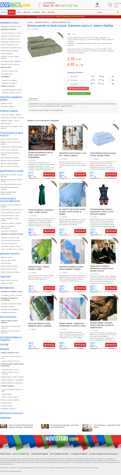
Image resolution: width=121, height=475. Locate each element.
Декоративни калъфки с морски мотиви (11, 180)
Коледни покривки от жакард (11, 361)
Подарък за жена (6, 283)
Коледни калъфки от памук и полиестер (10, 373)
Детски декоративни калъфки (11, 184)
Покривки (36, 12)
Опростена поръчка (79, 93)
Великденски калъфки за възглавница (9, 299)
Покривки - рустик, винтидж (10, 36)
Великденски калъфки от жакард (11, 304)
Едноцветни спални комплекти (11, 240)
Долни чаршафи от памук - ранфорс (10, 219)
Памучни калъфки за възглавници (8, 227)
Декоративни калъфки (11, 171)
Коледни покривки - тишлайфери (12, 380)
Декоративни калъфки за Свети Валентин (11, 327)
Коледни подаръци (7, 386)
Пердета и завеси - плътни (10, 120)
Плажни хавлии (6, 263)
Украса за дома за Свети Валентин (9, 321)
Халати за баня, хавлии (9, 260)
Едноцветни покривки (8, 29)
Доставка (26, 12)
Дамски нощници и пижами (10, 272)
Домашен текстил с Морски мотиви (10, 57)
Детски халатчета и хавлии (10, 166)
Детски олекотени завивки (10, 158)
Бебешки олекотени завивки (10, 160)
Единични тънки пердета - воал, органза (12, 127)
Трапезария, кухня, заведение (11, 61)
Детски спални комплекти (9, 139)
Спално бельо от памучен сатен (11, 210)
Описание (33, 99)
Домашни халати (6, 257)
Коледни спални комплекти (10, 400)
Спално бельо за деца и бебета (11, 134)
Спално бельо (5, 454)
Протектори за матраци (9, 231)
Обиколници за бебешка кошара (12, 147)
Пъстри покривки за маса (9, 45)
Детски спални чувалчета (9, 150)
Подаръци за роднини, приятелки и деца (12, 390)
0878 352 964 (69, 6)
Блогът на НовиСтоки (21, 454)
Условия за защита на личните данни (103, 454)
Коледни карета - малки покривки (12, 377)
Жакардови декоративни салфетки (12, 90)
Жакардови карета (7, 74)
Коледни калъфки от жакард (10, 369)
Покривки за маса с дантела (10, 64)
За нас (19, 12)
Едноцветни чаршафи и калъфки (12, 234)
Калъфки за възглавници (9, 243)
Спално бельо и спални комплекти (10, 199)
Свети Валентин (8, 317)
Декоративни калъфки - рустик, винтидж (11, 175)
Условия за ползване (79, 454)
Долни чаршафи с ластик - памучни (12, 249)
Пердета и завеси (9, 111)
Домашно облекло (9, 253)
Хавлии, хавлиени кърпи (9, 266)
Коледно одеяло (6, 403)
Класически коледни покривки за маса (11, 357)
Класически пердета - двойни (11, 115)
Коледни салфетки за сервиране (12, 383)
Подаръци (5, 276)
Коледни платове (6, 406)
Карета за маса (6, 67)
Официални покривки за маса (11, 26)
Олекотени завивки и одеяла (11, 98)
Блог (43, 12)
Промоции (5, 418)
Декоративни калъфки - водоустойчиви (9, 193)
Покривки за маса (9, 22)
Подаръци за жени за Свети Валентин (10, 332)
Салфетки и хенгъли (8, 86)
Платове (4, 344)
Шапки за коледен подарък (10, 397)
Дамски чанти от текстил (9, 280)
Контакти (51, 12)
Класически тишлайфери (9, 80)
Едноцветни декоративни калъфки (9, 188)
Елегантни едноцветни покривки (12, 33)
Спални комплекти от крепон (11, 213)
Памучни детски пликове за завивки (10, 154)
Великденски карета (8, 306)
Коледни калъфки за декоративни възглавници (12, 365)
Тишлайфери (5, 77)
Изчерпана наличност (11, 413)
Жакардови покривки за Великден (12, 295)
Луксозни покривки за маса (10, 39)
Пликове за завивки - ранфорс (11, 223)
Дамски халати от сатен (9, 269)
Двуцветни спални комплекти (11, 238)
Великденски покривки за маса (11, 291)
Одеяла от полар (6, 103)
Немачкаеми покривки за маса (11, 48)
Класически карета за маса (10, 71)
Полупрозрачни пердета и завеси (12, 118)
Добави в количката (78, 88)
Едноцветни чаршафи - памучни (11, 246)
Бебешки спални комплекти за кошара (11, 143)
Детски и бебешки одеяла (9, 163)
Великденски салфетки (8, 312)
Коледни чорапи (7, 394)
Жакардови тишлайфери (9, 83)
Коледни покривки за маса (10, 353)
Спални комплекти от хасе (10, 215)
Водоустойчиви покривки (9, 51)
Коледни (4, 349)
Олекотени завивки (7, 106)
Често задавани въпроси (59, 454)
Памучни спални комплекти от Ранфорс (11, 206)
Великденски (7, 288)
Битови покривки (7, 53)
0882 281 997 (51, 6)
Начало (4, 12)
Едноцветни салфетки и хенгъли (11, 93)
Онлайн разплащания (39, 454)
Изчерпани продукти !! (8, 409)
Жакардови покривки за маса (11, 42)
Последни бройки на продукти (11, 338)
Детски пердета (6, 123)
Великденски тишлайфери (10, 309)
